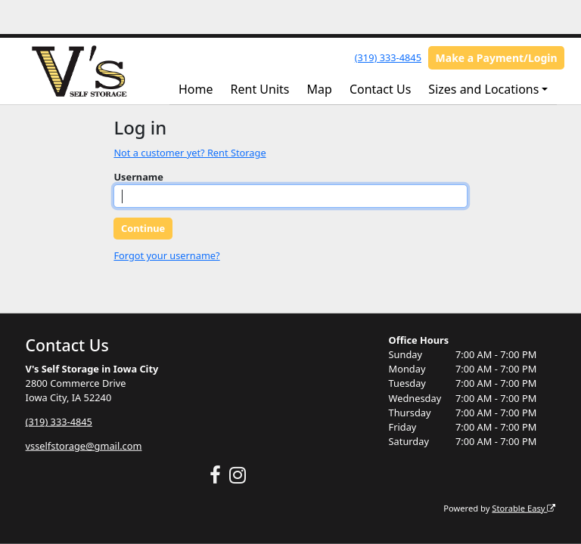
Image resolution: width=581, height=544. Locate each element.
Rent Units (260, 89)
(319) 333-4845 (388, 57)
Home (196, 89)
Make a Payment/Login (497, 58)
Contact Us (380, 89)
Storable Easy (523, 507)
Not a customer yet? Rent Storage (189, 152)
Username (138, 177)
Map (319, 89)
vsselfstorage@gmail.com (84, 446)
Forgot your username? (166, 255)
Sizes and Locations (483, 89)
